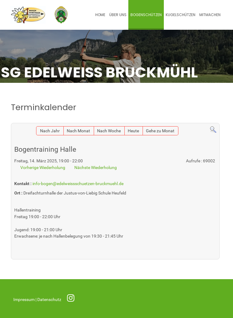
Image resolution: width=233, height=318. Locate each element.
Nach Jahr (50, 131)
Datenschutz (49, 299)
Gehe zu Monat (160, 131)
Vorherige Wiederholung (42, 167)
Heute (133, 131)
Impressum (24, 299)
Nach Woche (109, 131)
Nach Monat (78, 131)
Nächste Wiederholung (95, 167)
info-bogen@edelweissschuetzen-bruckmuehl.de (77, 183)
